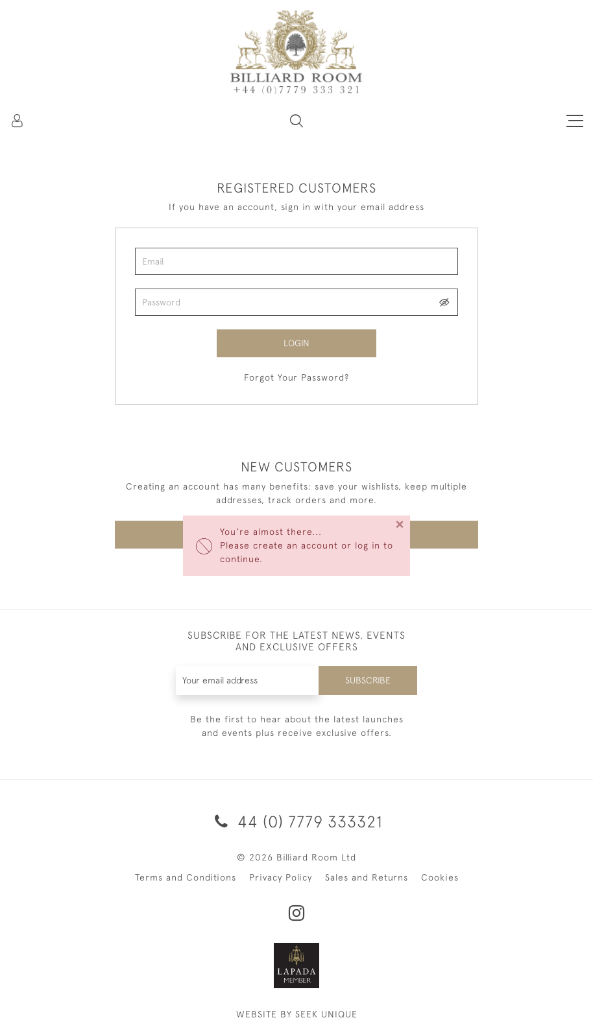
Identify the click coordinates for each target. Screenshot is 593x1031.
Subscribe (368, 680)
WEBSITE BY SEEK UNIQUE (296, 1014)
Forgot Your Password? (296, 377)
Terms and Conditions (185, 877)
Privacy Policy (280, 877)
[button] (296, 120)
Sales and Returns (366, 877)
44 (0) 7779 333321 (296, 821)
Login (296, 343)
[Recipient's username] (248, 680)
